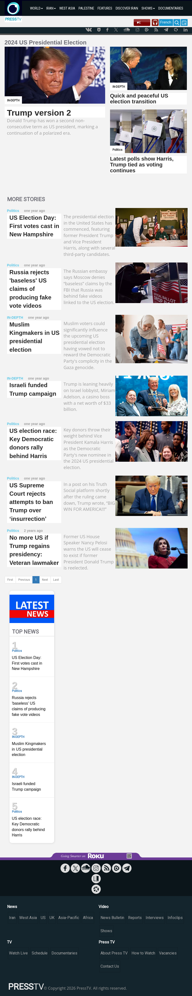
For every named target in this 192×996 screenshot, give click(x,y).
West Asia (28, 917)
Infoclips (175, 917)
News (12, 906)
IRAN (51, 8)
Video (104, 906)
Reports (135, 917)
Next (45, 579)
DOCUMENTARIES (170, 8)
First (10, 579)
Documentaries (64, 953)
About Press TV (114, 953)
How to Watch (143, 953)
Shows (106, 931)
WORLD (36, 8)
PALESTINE (86, 8)
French (165, 22)
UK (52, 917)
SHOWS (148, 8)
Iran (12, 917)
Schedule (40, 953)
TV (9, 942)
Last (56, 579)
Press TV (107, 942)
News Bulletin (112, 917)
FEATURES (105, 8)
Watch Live (18, 953)
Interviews (155, 917)
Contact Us (110, 966)
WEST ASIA (67, 8)
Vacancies (168, 953)
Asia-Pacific (68, 917)
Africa (88, 917)
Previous (24, 579)
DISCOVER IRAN (127, 8)
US (43, 917)
